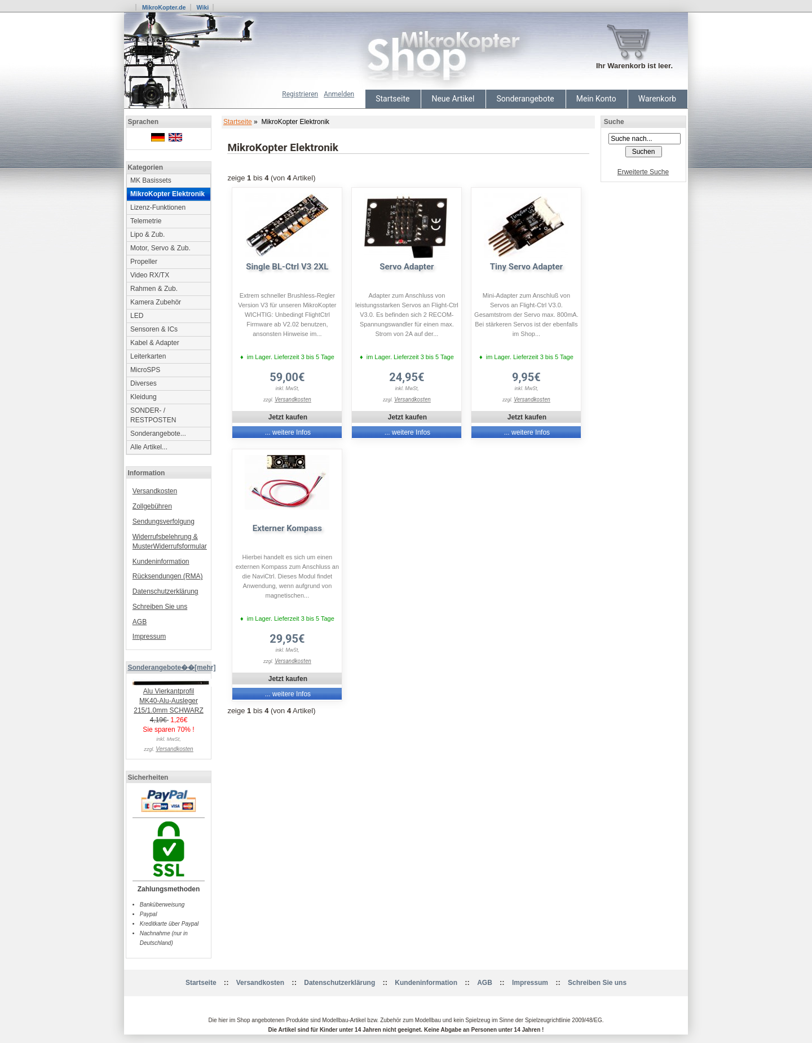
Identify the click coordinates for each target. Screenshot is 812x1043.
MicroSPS (145, 370)
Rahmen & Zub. (154, 289)
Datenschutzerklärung (165, 591)
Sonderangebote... (158, 433)
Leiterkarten (148, 356)
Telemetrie (145, 221)
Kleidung (143, 397)
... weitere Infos (288, 432)
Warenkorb (657, 98)
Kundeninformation (161, 561)
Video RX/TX (149, 275)
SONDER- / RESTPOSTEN (153, 415)
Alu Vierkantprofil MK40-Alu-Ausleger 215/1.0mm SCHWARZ (172, 697)
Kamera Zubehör (155, 302)
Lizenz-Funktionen (158, 207)
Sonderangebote (525, 98)
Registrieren (300, 94)
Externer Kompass (287, 528)
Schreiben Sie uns (160, 607)
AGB (140, 622)
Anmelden (339, 94)
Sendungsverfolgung (164, 521)
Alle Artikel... (148, 447)
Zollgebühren (152, 506)
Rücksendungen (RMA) (168, 576)
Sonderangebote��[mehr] (171, 667)
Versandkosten (155, 491)
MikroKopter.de (164, 7)
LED (136, 316)
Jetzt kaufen (287, 417)
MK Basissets (150, 180)
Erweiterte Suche (643, 172)
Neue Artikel (452, 98)
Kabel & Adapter (154, 343)
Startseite (392, 98)
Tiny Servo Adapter (526, 267)
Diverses (143, 383)
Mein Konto (596, 98)
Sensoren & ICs (154, 329)
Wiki (202, 7)
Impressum (149, 636)
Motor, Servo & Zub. (160, 248)
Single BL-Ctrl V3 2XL (287, 267)
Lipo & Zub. (147, 234)
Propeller (143, 262)
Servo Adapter (406, 267)
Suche (614, 122)
